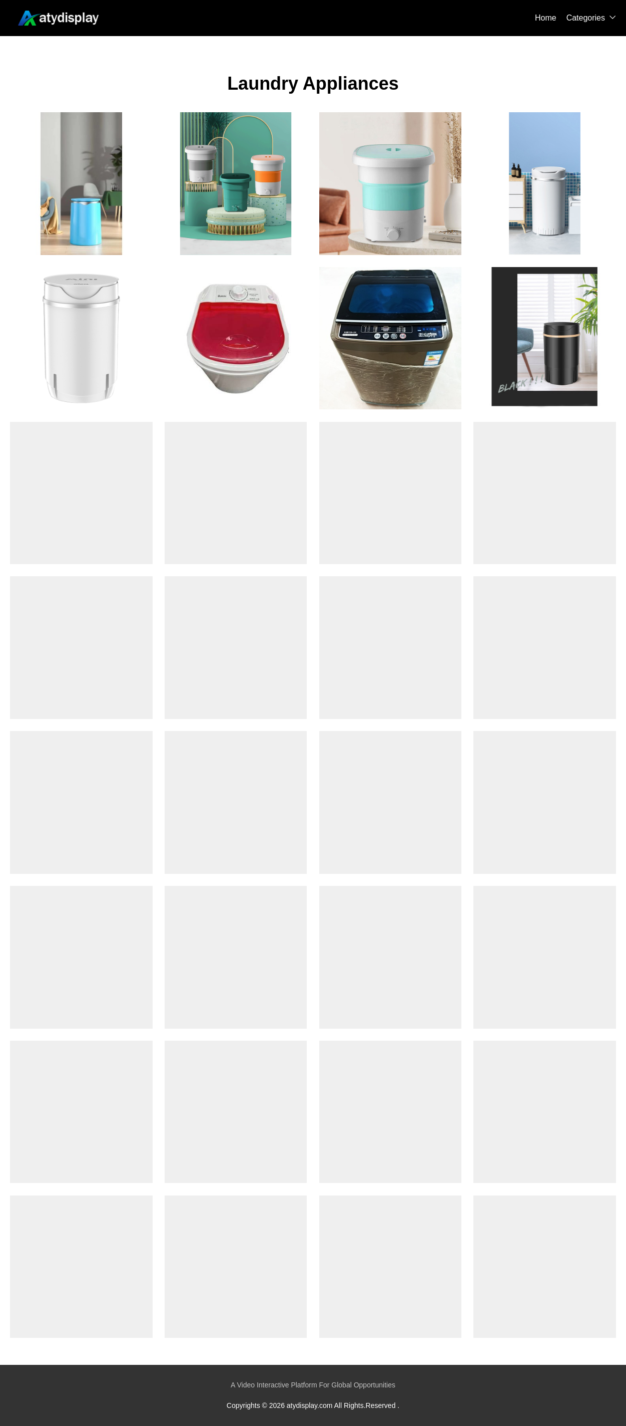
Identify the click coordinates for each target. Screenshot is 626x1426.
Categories (585, 18)
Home (545, 18)
